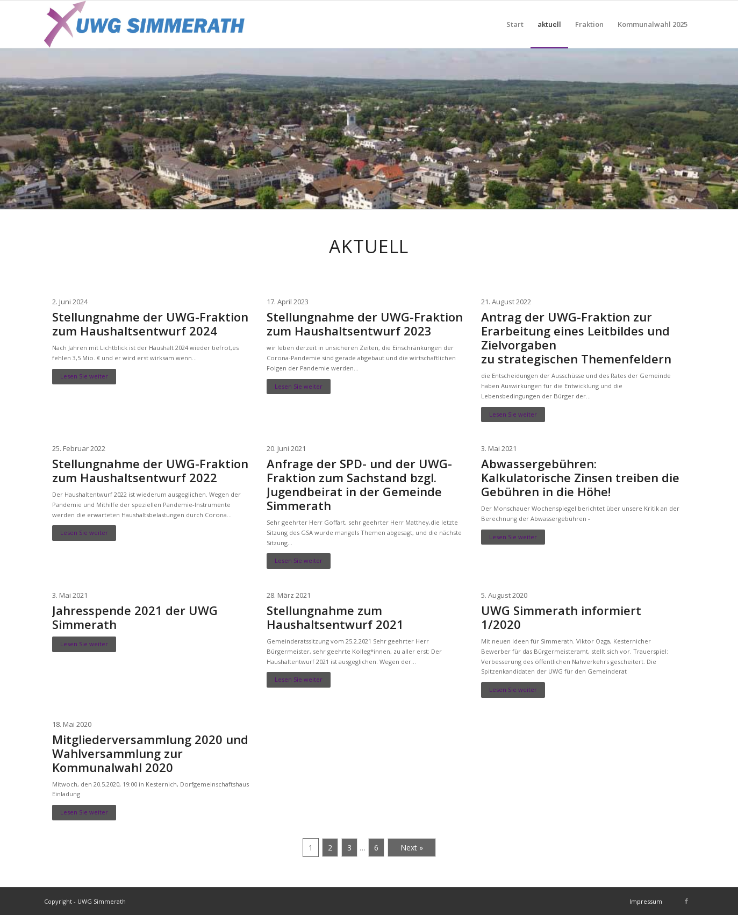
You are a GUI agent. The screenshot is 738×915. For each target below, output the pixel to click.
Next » (411, 847)
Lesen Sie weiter (84, 376)
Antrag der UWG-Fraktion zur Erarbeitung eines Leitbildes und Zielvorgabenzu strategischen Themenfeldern (576, 338)
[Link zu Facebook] (686, 901)
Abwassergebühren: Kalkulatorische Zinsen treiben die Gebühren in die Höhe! (580, 477)
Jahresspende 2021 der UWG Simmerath (135, 617)
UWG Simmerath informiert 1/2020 (561, 617)
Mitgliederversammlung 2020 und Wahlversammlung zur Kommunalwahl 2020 (150, 753)
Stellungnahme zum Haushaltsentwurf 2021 (335, 617)
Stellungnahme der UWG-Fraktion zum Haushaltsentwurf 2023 (365, 324)
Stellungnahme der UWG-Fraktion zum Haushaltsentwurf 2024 (150, 324)
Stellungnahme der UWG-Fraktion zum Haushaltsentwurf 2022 (150, 470)
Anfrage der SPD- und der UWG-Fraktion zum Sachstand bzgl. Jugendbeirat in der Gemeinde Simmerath (359, 484)
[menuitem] (515, 24)
